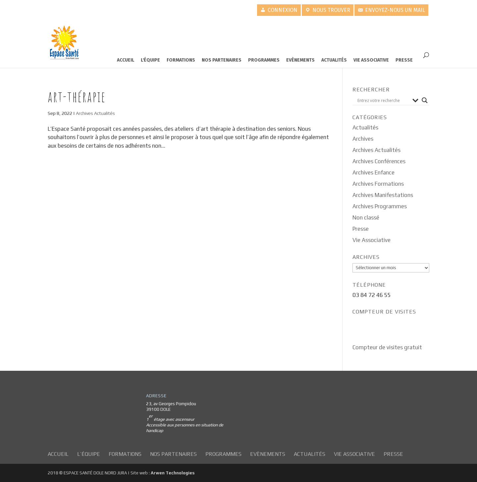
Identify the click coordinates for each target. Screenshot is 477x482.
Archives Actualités (95, 113)
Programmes (264, 60)
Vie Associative (371, 60)
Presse (404, 60)
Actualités (334, 60)
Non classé (365, 217)
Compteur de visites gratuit (387, 347)
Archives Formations (378, 183)
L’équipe (88, 454)
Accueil (125, 60)
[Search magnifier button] (424, 100)
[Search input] (383, 100)
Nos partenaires (221, 60)
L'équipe (150, 60)
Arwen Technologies (172, 472)
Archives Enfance (373, 172)
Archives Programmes (379, 206)
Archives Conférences (378, 161)
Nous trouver (331, 10)
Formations (181, 60)
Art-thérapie (77, 96)
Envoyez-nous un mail (395, 10)
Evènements (300, 60)
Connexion (282, 10)
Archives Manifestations (382, 195)
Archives (362, 138)
